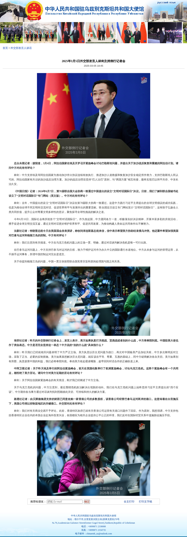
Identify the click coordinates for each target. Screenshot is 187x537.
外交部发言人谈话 (21, 48)
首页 (5, 48)
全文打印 (129, 501)
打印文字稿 (145, 501)
